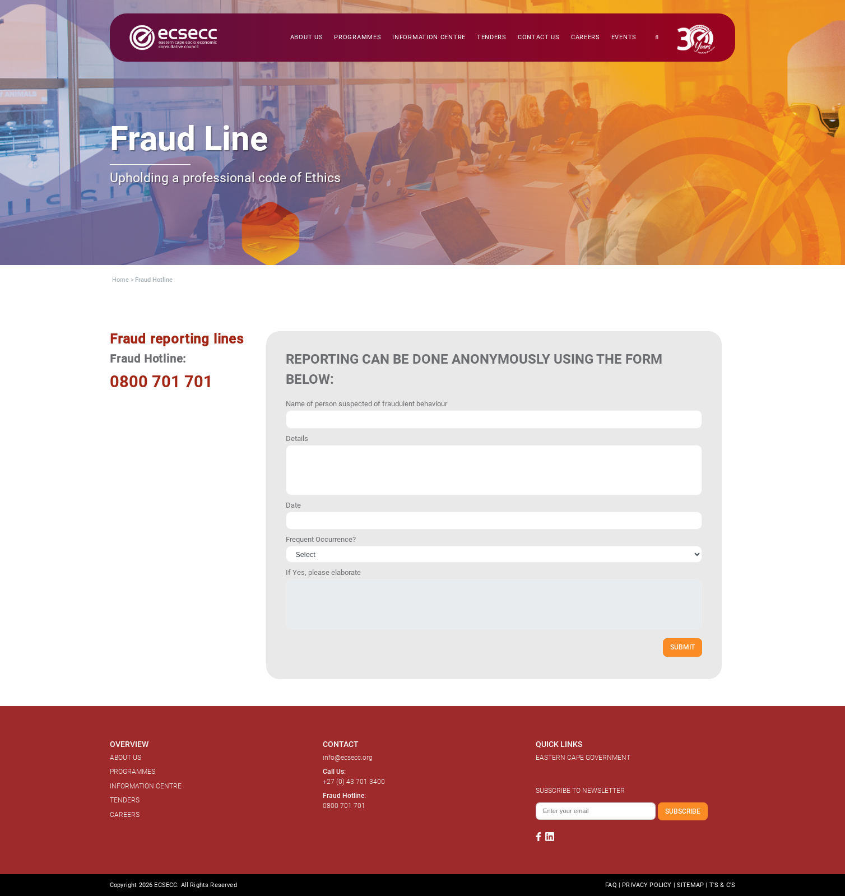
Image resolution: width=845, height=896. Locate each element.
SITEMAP (690, 885)
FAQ (610, 885)
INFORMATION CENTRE (146, 786)
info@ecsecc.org (348, 758)
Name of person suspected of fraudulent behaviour (366, 404)
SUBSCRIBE (682, 811)
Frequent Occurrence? (321, 539)
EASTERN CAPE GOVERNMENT (583, 758)
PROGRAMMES (132, 772)
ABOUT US (125, 758)
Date (293, 505)
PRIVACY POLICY (646, 885)
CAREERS (125, 815)
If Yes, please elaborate (323, 572)
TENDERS (125, 800)
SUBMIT (682, 647)
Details (297, 438)
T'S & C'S (722, 885)
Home (120, 280)
